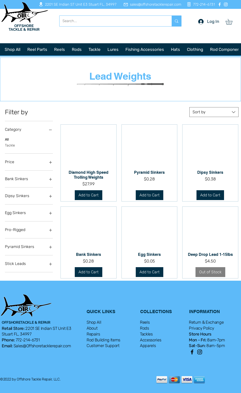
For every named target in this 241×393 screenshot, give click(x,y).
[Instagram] (225, 4)
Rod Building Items (103, 339)
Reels (145, 322)
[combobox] (214, 112)
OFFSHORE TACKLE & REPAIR (24, 28)
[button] (232, 22)
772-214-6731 (28, 339)
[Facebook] (219, 4)
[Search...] (111, 21)
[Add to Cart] (88, 195)
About (92, 328)
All (7, 139)
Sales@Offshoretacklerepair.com (42, 345)
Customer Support (103, 345)
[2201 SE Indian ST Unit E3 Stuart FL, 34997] (76, 4)
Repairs (93, 334)
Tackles (146, 334)
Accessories (150, 339)
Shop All (94, 322)
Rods (144, 328)
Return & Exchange (206, 322)
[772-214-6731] (199, 4)
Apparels (148, 345)
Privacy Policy (201, 328)
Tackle (10, 145)
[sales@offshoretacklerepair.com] (150, 4)
